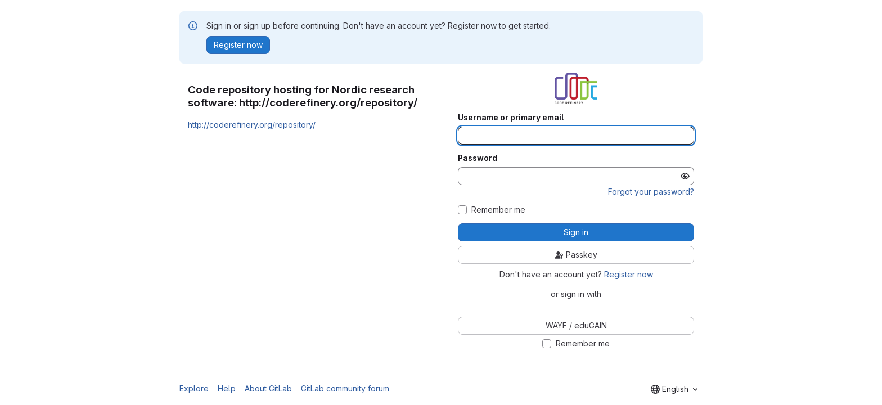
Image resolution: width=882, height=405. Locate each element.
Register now (628, 274)
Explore (194, 388)
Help (227, 388)
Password (477, 158)
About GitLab (268, 388)
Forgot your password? (651, 191)
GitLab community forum (345, 388)
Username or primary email (511, 117)
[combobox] (674, 389)
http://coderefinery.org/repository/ (252, 124)
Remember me (498, 209)
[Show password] (685, 176)
